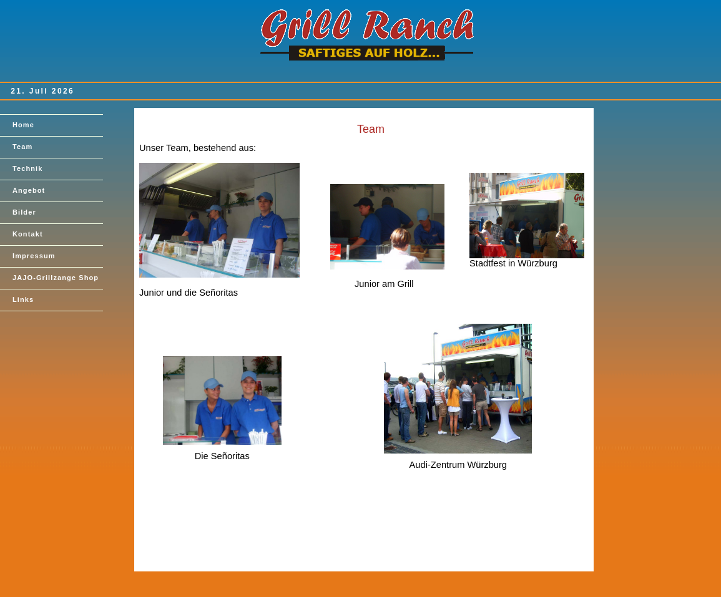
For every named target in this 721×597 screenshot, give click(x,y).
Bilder (24, 212)
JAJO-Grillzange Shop (55, 277)
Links (23, 299)
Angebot (28, 190)
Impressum (34, 256)
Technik (27, 168)
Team (22, 146)
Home (23, 125)
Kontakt (27, 234)
